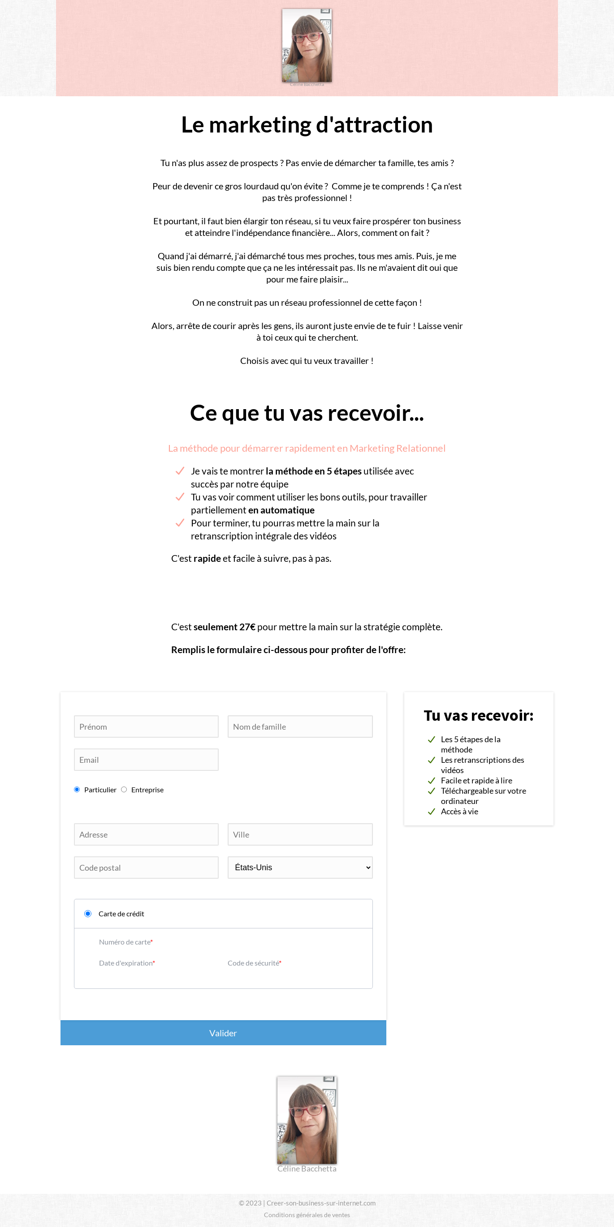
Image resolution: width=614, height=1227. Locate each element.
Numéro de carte (124, 941)
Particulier (95, 789)
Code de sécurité (253, 962)
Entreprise (142, 789)
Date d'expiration (125, 962)
